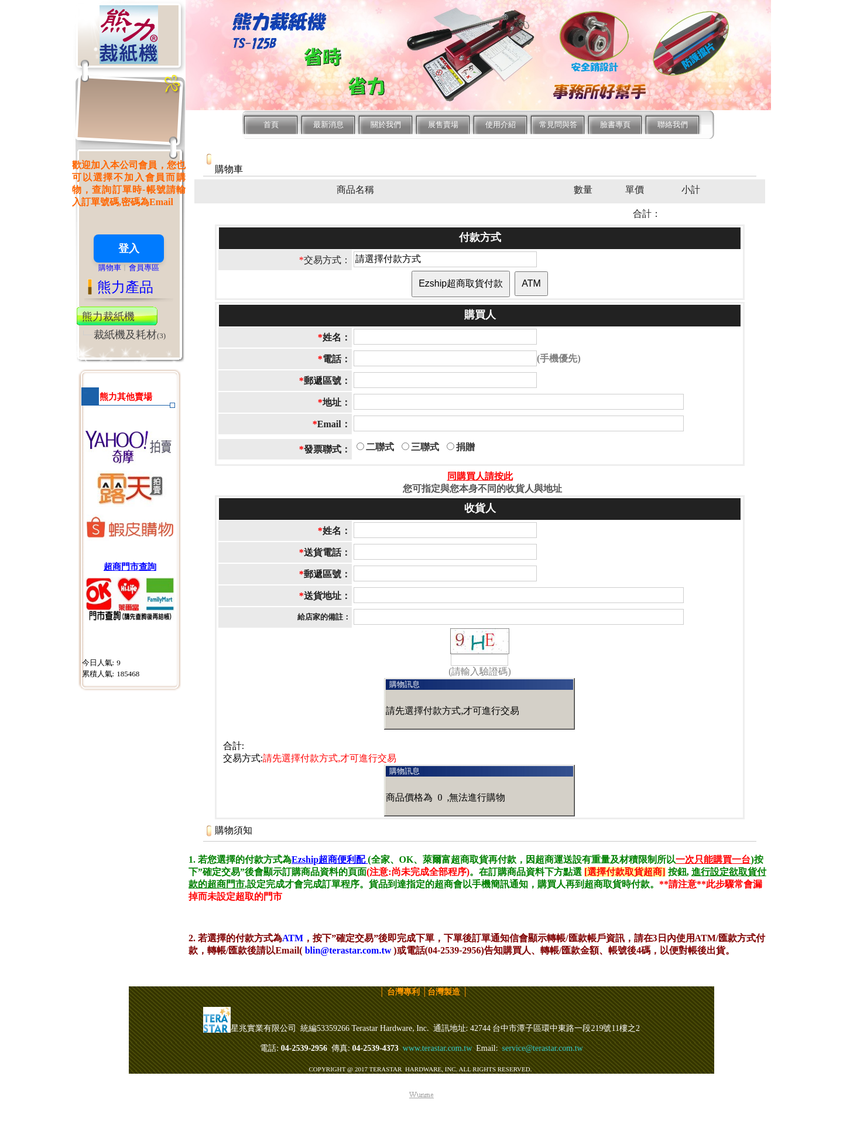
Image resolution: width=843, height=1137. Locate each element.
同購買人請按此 (480, 476)
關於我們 (386, 124)
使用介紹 (500, 124)
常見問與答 (558, 124)
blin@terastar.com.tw (348, 950)
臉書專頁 (615, 124)
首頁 (271, 124)
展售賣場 (443, 124)
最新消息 (328, 124)
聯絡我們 (672, 124)
